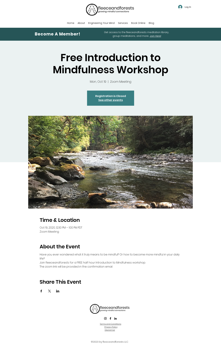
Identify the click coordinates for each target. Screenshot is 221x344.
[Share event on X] (49, 291)
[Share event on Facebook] (41, 291)
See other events (110, 100)
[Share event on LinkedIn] (57, 291)
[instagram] (105, 318)
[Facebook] (110, 318)
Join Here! (155, 36)
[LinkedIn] (115, 318)
